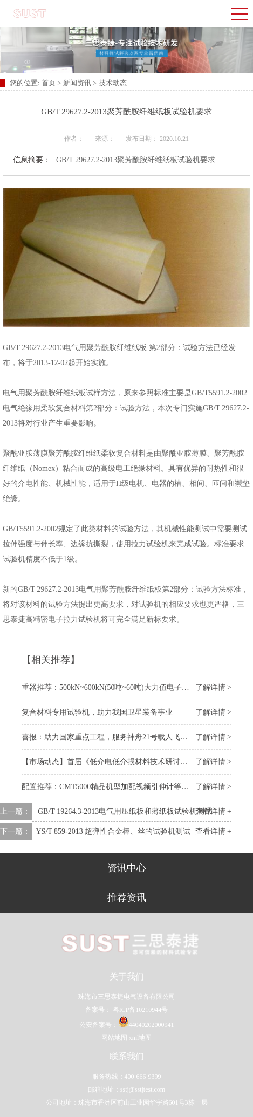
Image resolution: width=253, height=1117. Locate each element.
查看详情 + (213, 811)
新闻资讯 (77, 83)
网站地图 (114, 1037)
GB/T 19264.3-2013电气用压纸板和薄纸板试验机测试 (125, 811)
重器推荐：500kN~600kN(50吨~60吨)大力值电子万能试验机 (121, 687)
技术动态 (113, 83)
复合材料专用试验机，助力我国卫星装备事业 (97, 712)
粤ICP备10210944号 (139, 1009)
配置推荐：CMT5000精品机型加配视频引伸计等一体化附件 (120, 787)
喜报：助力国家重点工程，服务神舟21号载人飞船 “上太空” (120, 737)
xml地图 (140, 1037)
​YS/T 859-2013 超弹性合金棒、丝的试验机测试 (113, 831)
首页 (49, 83)
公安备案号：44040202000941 (126, 1025)
